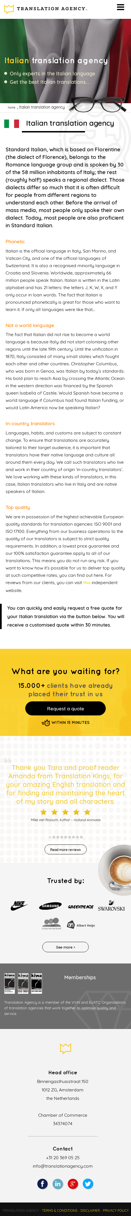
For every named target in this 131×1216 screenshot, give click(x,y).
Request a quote (65, 708)
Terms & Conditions (59, 1210)
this (87, 583)
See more (65, 947)
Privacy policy (116, 1210)
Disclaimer (90, 1210)
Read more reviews (65, 850)
